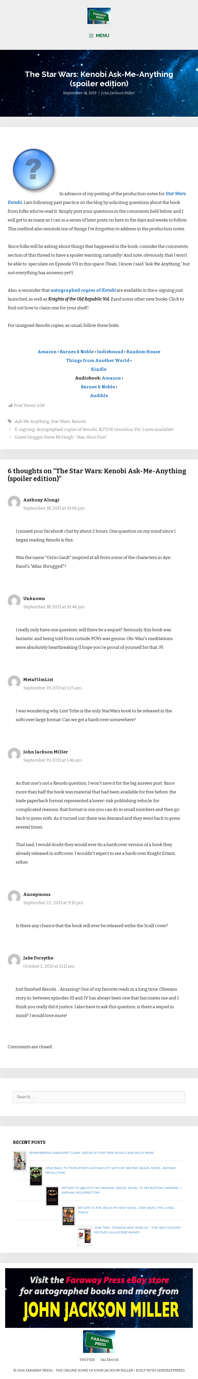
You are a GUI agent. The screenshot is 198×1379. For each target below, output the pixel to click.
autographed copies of (83, 290)
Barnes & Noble (77, 351)
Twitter (87, 1360)
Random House (143, 351)
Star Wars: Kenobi (68, 421)
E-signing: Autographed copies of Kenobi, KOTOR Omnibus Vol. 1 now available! (94, 429)
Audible (99, 395)
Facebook (110, 1360)
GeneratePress (171, 1370)
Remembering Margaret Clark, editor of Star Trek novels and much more (91, 1153)
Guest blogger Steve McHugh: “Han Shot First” (61, 437)
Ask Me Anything (32, 421)
